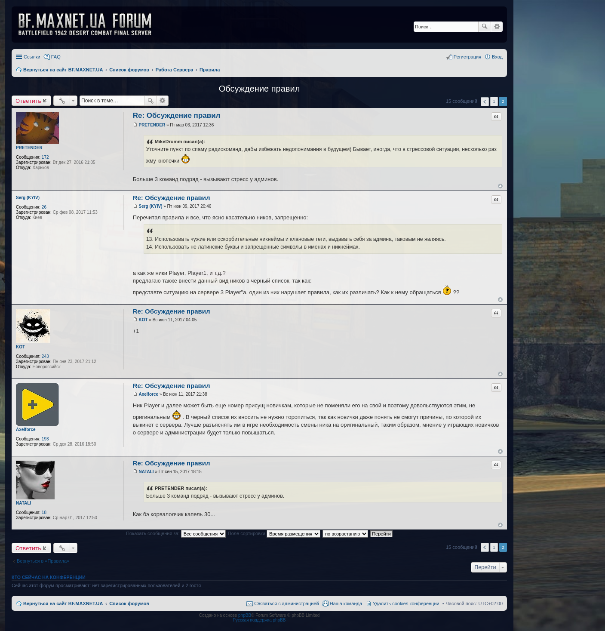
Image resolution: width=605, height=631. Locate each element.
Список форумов (129, 603)
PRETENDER (29, 147)
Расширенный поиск (497, 27)
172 (45, 157)
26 (44, 207)
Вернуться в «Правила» (43, 560)
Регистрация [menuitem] (467, 56)
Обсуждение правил (259, 88)
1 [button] (494, 101)
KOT (20, 347)
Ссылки (32, 56)
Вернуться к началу (500, 186)
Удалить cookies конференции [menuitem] (406, 603)
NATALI (23, 503)
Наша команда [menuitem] (346, 603)
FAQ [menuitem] (56, 56)
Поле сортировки (274, 533)
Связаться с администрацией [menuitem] (286, 603)
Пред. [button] (485, 101)
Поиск (484, 27)
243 (45, 356)
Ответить (28, 101)
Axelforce (26, 429)
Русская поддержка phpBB (259, 620)
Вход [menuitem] (497, 56)
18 (44, 512)
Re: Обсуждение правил (177, 115)
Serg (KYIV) (28, 197)
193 (45, 439)
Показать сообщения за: (176, 533)
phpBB (244, 615)
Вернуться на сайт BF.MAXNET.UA (63, 603)
